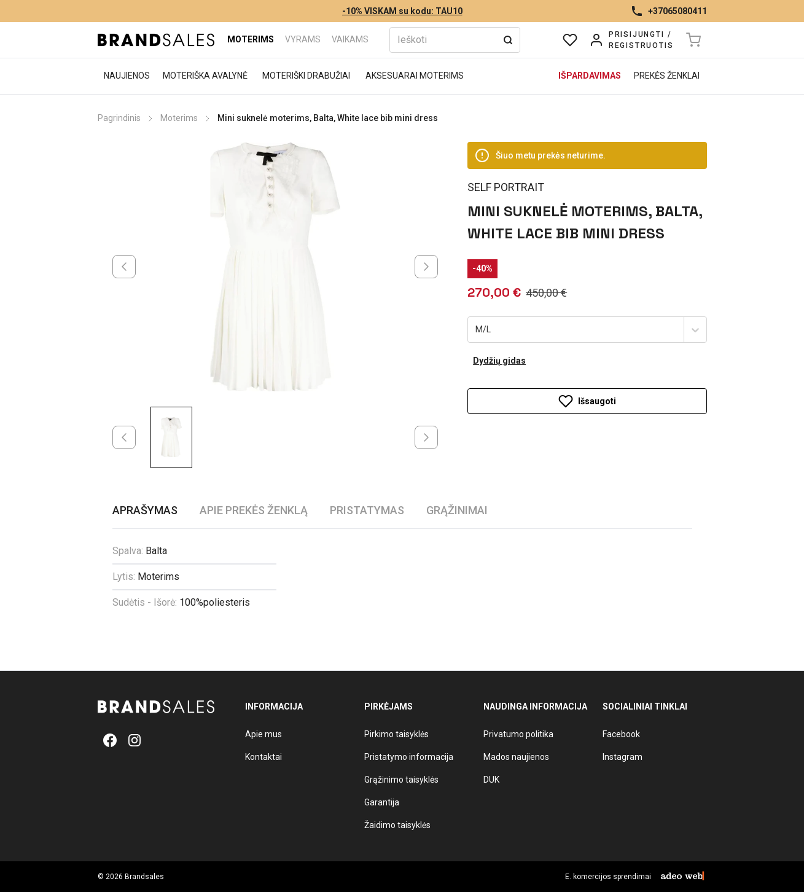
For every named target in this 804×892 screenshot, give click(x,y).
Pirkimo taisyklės (396, 734)
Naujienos (127, 75)
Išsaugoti (587, 401)
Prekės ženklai (667, 75)
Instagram (622, 757)
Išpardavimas (589, 75)
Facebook (621, 734)
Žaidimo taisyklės (397, 825)
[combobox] (476, 330)
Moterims (250, 39)
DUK (491, 779)
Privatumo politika (518, 734)
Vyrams (303, 39)
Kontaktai (263, 757)
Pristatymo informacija (408, 757)
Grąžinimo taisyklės (401, 779)
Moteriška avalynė (205, 75)
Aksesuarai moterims (414, 75)
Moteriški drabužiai (306, 75)
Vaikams (350, 39)
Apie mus (263, 734)
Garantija (381, 802)
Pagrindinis (119, 118)
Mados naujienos (516, 757)
